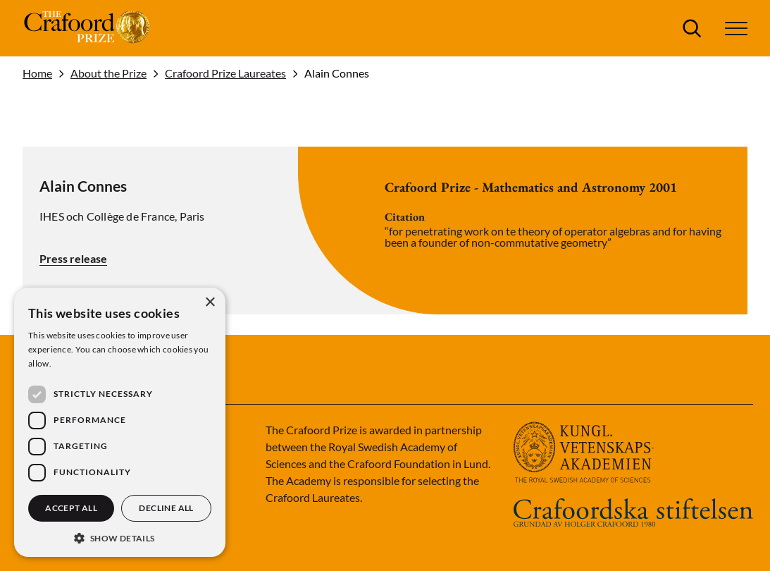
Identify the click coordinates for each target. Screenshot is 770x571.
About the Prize (108, 73)
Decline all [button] (166, 508)
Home (37, 73)
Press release (73, 258)
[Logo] (88, 28)
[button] (736, 28)
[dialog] (119, 422)
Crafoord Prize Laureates (225, 73)
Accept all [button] (71, 508)
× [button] (209, 302)
